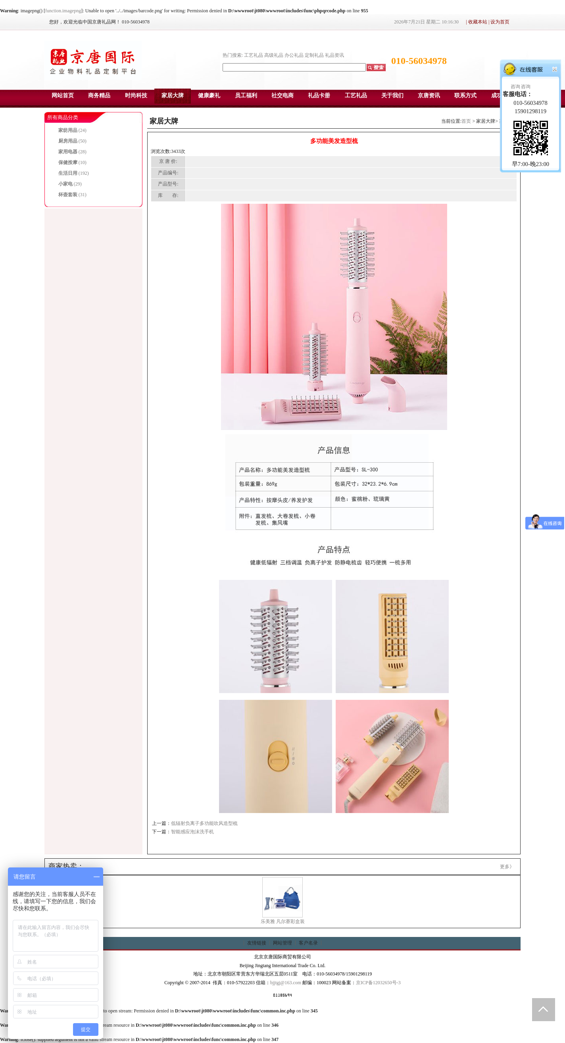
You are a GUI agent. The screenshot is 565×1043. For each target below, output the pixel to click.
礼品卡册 (319, 96)
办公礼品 (294, 55)
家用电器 (67, 152)
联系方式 (465, 96)
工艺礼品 (253, 55)
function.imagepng (63, 11)
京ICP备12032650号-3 (378, 982)
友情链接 (256, 943)
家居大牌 (172, 96)
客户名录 (308, 943)
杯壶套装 (67, 194)
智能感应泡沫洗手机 (192, 831)
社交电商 (282, 96)
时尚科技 (136, 96)
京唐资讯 (429, 96)
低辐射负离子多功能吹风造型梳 (204, 823)
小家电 (65, 184)
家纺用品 (67, 130)
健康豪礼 (209, 96)
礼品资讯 (334, 55)
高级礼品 (273, 55)
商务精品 (99, 96)
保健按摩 (67, 162)
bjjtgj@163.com (285, 982)
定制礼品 (314, 55)
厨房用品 (67, 141)
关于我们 (392, 96)
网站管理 (282, 943)
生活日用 (67, 173)
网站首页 (63, 96)
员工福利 (246, 96)
